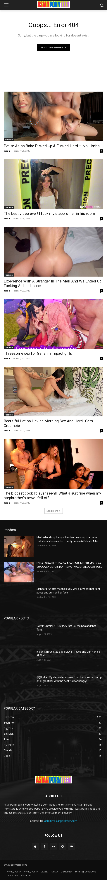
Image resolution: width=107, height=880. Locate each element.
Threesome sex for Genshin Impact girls (38, 353)
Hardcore (9, 139)
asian (7, 150)
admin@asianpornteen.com (60, 821)
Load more (53, 510)
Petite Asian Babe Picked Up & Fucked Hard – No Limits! (52, 146)
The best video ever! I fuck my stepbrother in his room (49, 213)
